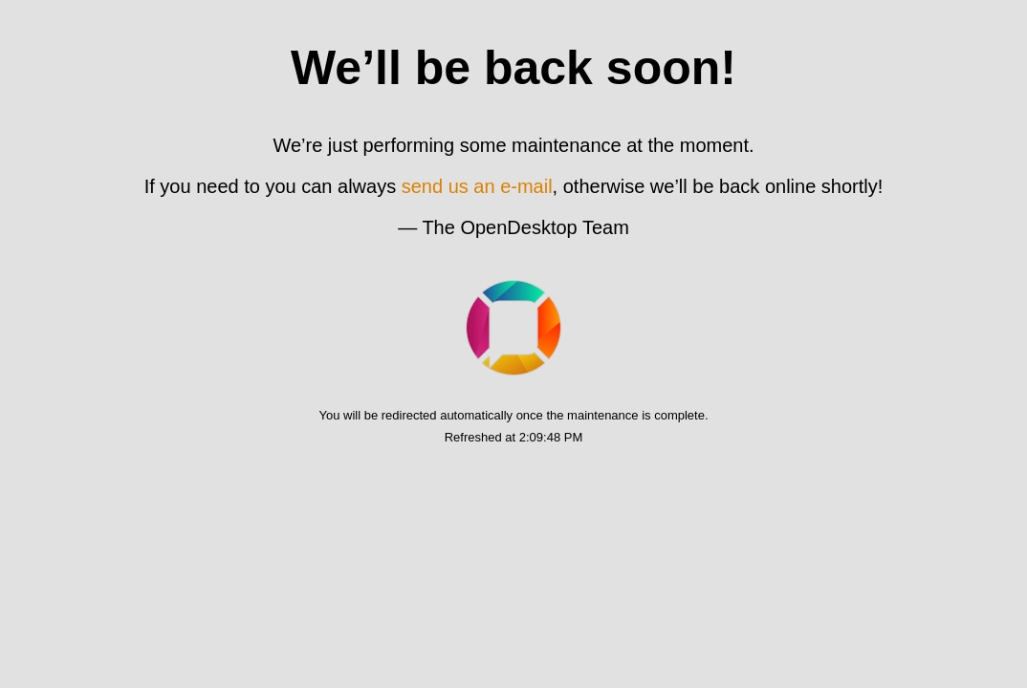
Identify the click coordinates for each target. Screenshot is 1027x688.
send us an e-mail (477, 186)
